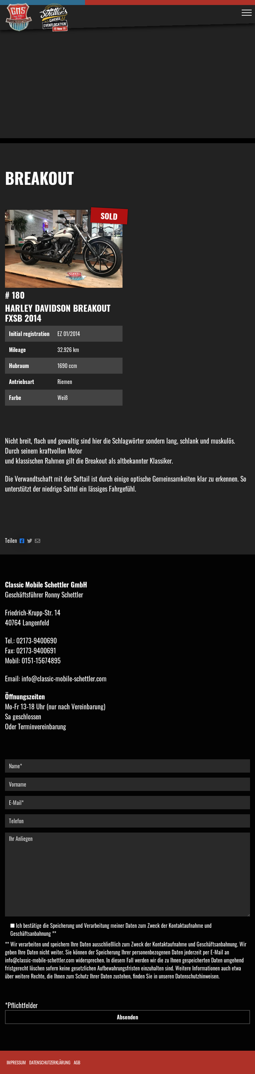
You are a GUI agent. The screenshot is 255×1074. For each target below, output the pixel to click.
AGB (77, 1062)
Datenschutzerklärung (49, 1062)
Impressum (16, 1062)
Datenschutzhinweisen (196, 976)
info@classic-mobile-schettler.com (39, 960)
